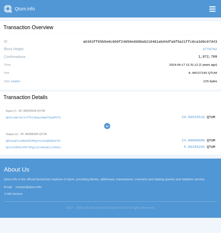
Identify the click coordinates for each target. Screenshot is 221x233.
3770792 (210, 48)
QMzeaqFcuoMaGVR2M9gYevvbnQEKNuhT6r (33, 139)
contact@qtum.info (28, 185)
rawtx (15, 80)
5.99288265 (194, 145)
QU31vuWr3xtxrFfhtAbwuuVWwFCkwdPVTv (33, 116)
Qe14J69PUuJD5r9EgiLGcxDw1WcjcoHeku (33, 146)
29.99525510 (193, 116)
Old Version (14, 192)
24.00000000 (193, 139)
